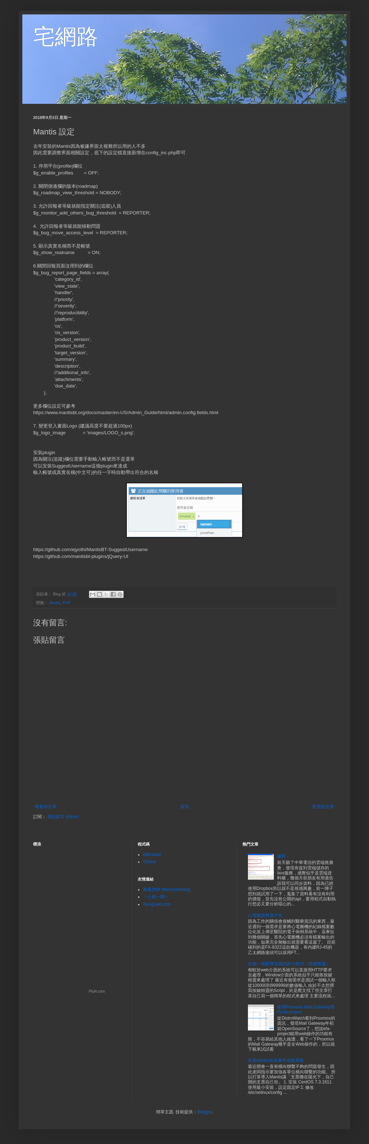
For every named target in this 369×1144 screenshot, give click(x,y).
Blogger (204, 1111)
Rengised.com (157, 904)
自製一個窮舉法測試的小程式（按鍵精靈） (289, 963)
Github (149, 861)
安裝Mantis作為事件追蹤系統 (276, 1060)
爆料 (281, 856)
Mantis (55, 602)
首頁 (184, 806)
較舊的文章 (323, 806)
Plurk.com (97, 991)
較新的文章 (46, 806)
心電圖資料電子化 (265, 915)
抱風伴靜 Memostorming (166, 889)
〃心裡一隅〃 (156, 896)
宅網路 (65, 37)
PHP (67, 602)
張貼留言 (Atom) (63, 816)
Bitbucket (152, 854)
